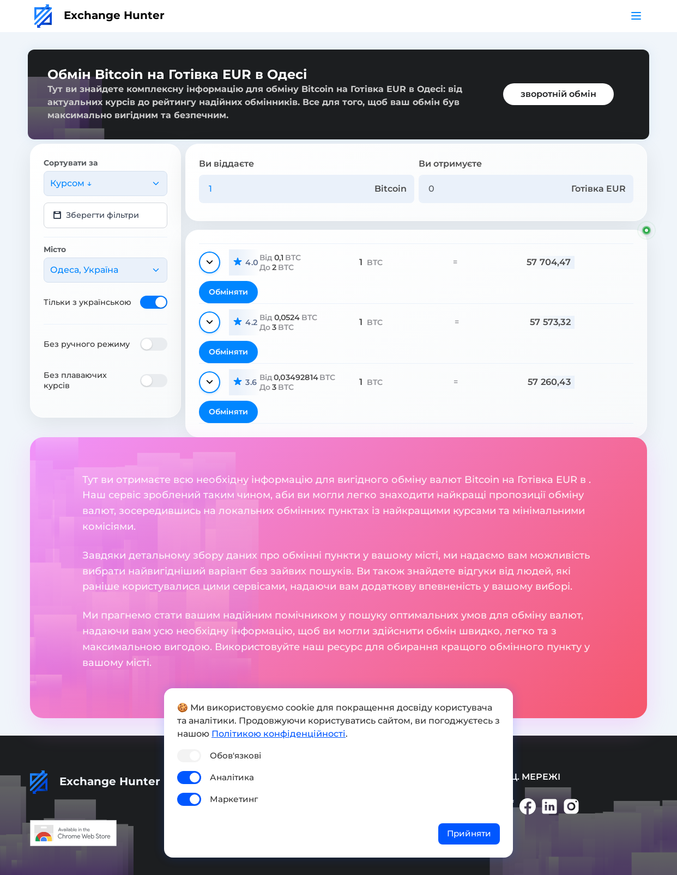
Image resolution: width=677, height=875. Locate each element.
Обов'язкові (235, 755)
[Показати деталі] (209, 262)
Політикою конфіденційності (278, 734)
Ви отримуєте (450, 163)
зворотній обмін (558, 94)
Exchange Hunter (99, 15)
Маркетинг (234, 799)
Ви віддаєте (226, 163)
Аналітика (232, 777)
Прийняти (469, 833)
